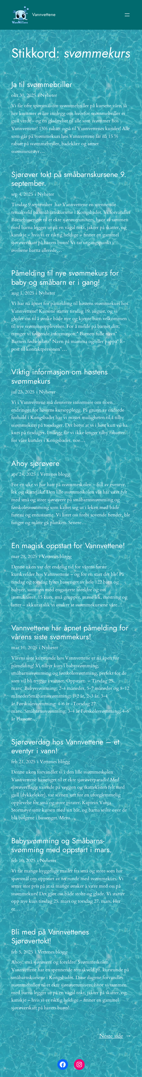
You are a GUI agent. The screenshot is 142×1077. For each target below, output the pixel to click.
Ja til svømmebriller (41, 84)
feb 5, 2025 (22, 952)
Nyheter (48, 95)
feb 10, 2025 (23, 860)
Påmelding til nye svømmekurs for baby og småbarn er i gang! (65, 277)
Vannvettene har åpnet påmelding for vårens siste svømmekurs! (69, 632)
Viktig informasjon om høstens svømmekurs (59, 376)
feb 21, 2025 (23, 761)
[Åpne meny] (127, 14)
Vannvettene (44, 14)
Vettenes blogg (55, 474)
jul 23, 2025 (22, 392)
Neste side (115, 1036)
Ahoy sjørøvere (35, 463)
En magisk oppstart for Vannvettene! (68, 545)
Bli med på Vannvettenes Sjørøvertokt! (50, 936)
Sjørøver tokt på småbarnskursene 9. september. (69, 179)
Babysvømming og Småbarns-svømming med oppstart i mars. (61, 845)
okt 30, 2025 (23, 95)
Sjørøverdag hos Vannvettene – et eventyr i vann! (65, 746)
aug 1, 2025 (22, 293)
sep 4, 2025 (22, 194)
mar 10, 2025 (24, 647)
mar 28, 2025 (24, 556)
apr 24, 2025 (23, 474)
